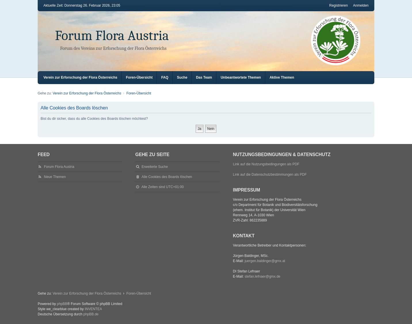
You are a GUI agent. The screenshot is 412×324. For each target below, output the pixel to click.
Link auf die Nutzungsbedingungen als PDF (266, 164)
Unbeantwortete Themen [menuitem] (241, 77)
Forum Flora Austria (112, 35)
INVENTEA (93, 309)
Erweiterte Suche (155, 167)
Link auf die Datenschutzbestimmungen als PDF (270, 175)
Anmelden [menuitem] (361, 5)
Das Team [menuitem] (204, 77)
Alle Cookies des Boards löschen (167, 177)
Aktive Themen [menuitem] (282, 77)
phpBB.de (91, 314)
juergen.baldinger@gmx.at (265, 261)
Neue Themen (55, 177)
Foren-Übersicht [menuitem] (139, 77)
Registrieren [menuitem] (338, 5)
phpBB (62, 304)
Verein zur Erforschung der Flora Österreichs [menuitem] (80, 77)
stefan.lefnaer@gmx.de (262, 276)
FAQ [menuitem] (164, 77)
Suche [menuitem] (182, 77)
